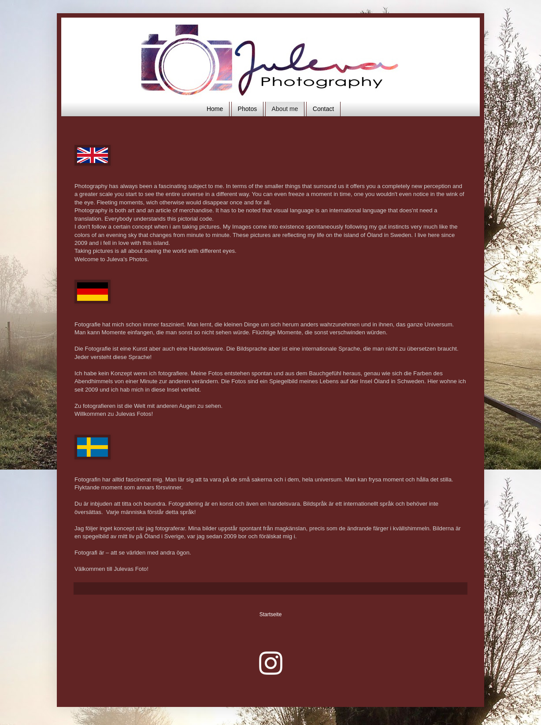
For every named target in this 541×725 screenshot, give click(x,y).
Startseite (270, 614)
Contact (323, 108)
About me (285, 108)
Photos (247, 108)
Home (215, 108)
